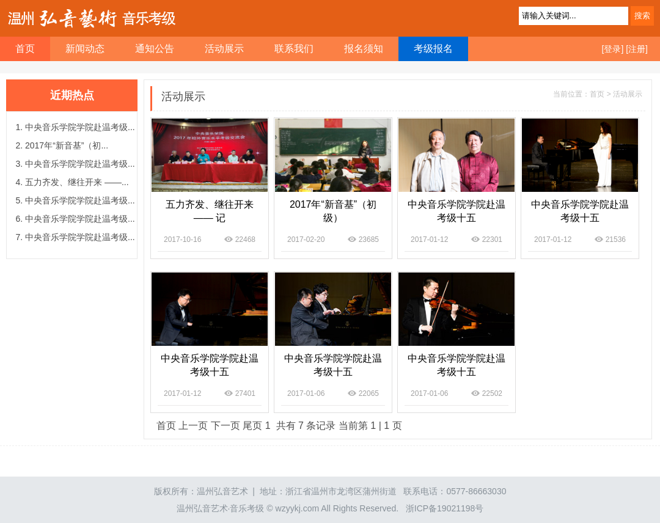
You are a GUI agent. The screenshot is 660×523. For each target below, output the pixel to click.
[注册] (637, 49)
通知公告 (154, 48)
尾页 (252, 425)
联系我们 (294, 48)
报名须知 (363, 48)
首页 (166, 425)
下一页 (225, 425)
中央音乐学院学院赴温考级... (80, 127)
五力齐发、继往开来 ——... (77, 182)
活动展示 (224, 48)
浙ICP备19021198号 (445, 508)
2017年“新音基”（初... (66, 145)
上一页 (193, 425)
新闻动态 (85, 48)
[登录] (613, 49)
